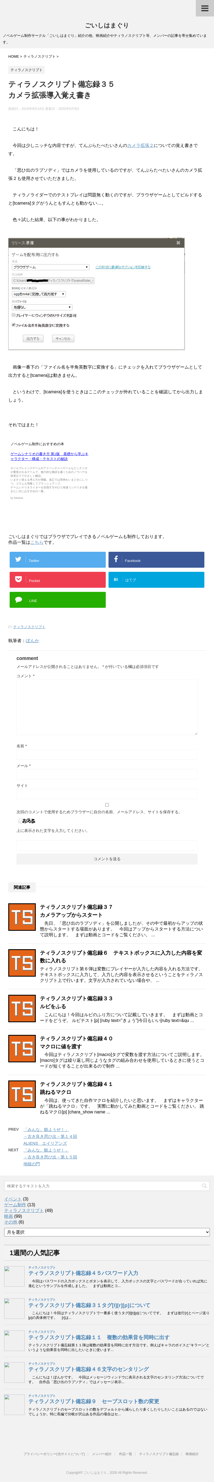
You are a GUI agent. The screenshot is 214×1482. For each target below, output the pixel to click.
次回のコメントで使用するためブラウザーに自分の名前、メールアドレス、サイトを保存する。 (99, 812)
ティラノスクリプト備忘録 (159, 1454)
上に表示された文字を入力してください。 (53, 830)
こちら (37, 542)
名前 (22, 746)
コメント (25, 676)
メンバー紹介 (102, 1454)
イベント (13, 1199)
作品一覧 (125, 1454)
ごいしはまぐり (107, 25)
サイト (22, 785)
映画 (8, 1216)
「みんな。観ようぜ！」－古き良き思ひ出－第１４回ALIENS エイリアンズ (50, 1136)
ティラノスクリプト (29, 627)
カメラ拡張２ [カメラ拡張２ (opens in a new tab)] (140, 145)
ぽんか (32, 640)
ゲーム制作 (15, 1204)
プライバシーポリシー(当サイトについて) (54, 1454)
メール (24, 766)
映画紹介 (192, 1454)
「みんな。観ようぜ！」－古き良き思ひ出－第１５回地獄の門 (50, 1157)
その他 (10, 1222)
